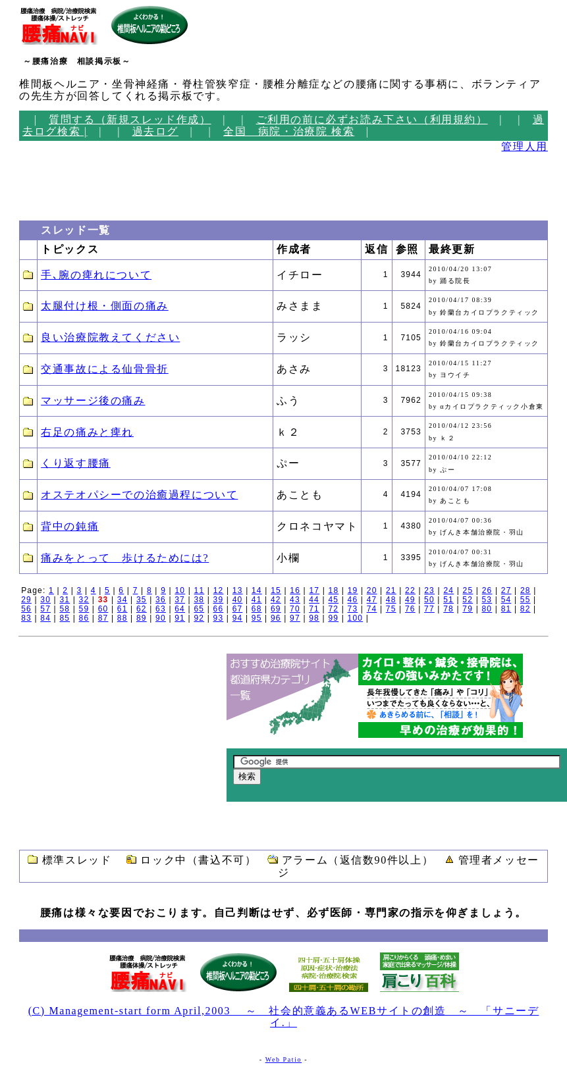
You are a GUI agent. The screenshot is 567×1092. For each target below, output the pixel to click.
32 (84, 599)
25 (468, 590)
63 (160, 608)
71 (314, 608)
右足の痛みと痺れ (87, 432)
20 (372, 590)
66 (218, 608)
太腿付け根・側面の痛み (105, 305)
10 (180, 590)
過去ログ (155, 131)
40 (237, 599)
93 (218, 618)
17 (314, 590)
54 (506, 599)
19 (353, 590)
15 (276, 590)
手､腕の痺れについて (96, 274)
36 (160, 599)
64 (180, 608)
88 (122, 618)
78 (448, 608)
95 (257, 618)
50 (429, 599)
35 (141, 599)
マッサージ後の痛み (93, 400)
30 (45, 599)
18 (334, 590)
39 (218, 599)
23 (429, 590)
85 (64, 618)
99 (333, 618)
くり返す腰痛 (76, 463)
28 (525, 590)
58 (64, 608)
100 (356, 618)
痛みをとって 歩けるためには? (125, 557)
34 (122, 599)
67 (237, 608)
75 (391, 608)
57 (45, 608)
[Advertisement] (58, 183)
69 (276, 608)
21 (391, 590)
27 (506, 590)
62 (141, 608)
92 (199, 618)
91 (180, 618)
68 (257, 608)
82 (525, 608)
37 (180, 599)
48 (391, 599)
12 (218, 590)
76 (410, 608)
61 (122, 608)
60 (103, 608)
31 (64, 599)
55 (525, 599)
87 (103, 618)
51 (448, 599)
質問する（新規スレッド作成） (130, 119)
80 (487, 608)
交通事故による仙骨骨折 (105, 369)
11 (199, 590)
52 (467, 599)
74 (372, 608)
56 (26, 608)
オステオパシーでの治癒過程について (139, 494)
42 (276, 599)
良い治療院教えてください (110, 337)
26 (487, 590)
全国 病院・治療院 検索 (288, 131)
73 (353, 608)
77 (429, 608)
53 (487, 599)
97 (295, 618)
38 (199, 599)
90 (160, 618)
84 (45, 618)
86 (84, 618)
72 (333, 608)
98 (314, 618)
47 (372, 599)
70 (295, 608)
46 (353, 599)
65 (199, 608)
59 (84, 608)
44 (314, 599)
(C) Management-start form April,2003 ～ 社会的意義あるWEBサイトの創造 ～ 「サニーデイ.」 (283, 1016)
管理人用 (524, 146)
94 (237, 618)
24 (448, 590)
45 (333, 599)
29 (26, 599)
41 (257, 599)
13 (237, 590)
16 (295, 590)
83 (26, 618)
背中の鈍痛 (70, 526)
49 (410, 599)
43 (295, 599)
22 (410, 590)
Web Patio (283, 1059)
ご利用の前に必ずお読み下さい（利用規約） (372, 119)
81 (506, 608)
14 (257, 590)
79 (467, 608)
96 (276, 618)
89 (141, 618)
